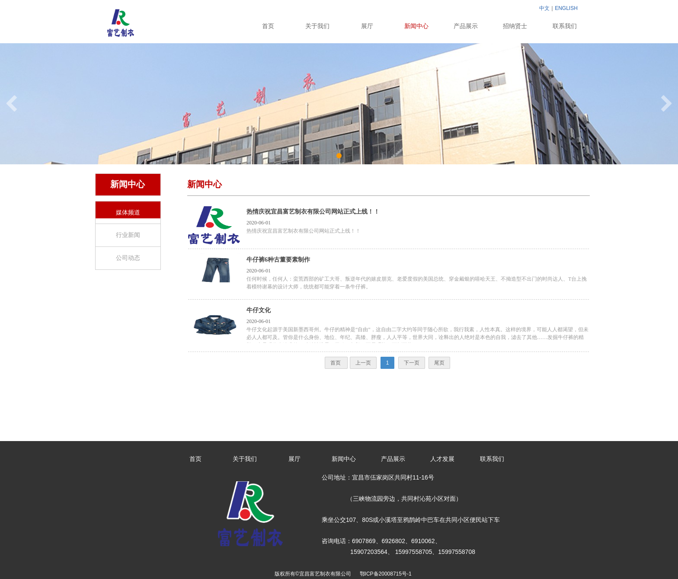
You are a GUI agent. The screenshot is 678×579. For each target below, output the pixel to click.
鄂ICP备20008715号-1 (387, 574)
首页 (268, 26)
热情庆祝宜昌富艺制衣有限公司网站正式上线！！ (313, 211)
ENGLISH (566, 8)
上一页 (363, 363)
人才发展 (442, 459)
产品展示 (466, 26)
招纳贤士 (515, 26)
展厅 (367, 26)
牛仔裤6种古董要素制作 (278, 259)
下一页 (411, 363)
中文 (544, 8)
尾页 (439, 363)
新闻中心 (416, 26)
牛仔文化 (258, 310)
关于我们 (317, 26)
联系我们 (565, 26)
